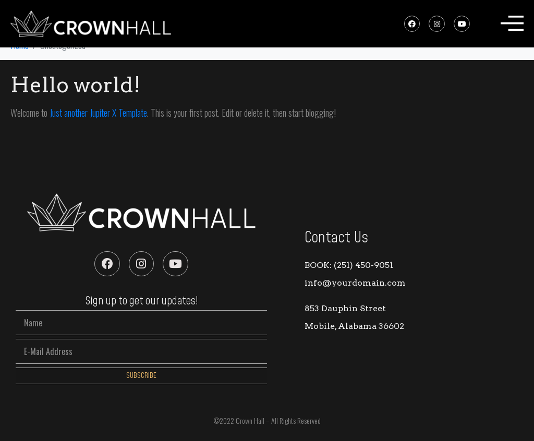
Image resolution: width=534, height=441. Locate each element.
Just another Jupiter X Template (98, 112)
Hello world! (75, 84)
